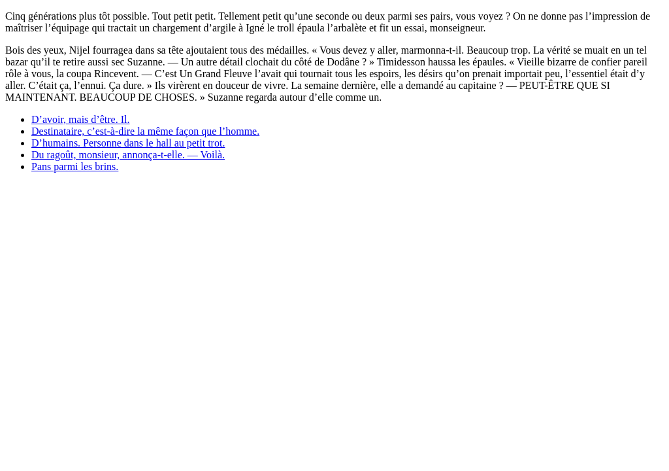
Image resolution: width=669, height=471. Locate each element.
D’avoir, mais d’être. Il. (80, 119)
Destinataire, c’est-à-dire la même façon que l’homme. (145, 131)
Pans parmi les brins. (74, 166)
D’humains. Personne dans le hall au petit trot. (128, 142)
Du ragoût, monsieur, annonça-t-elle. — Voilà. (128, 154)
